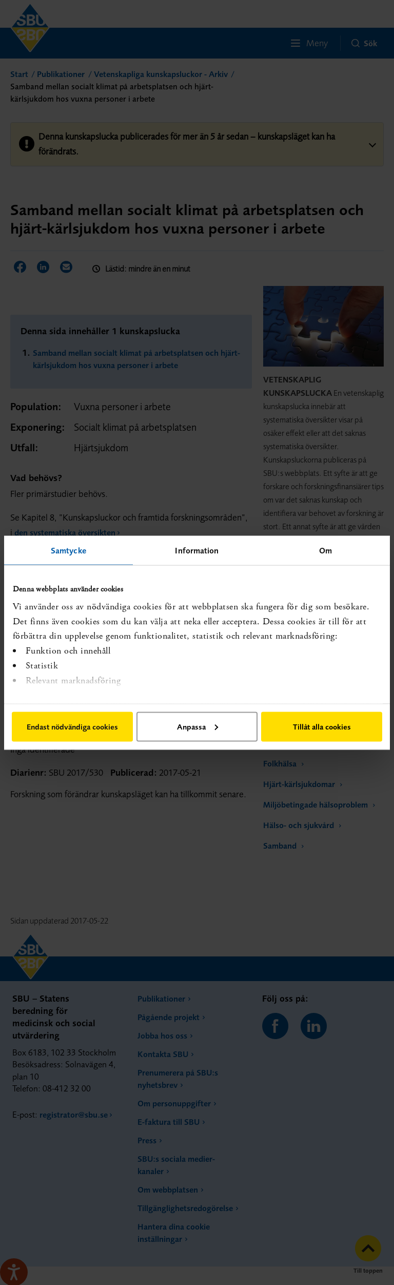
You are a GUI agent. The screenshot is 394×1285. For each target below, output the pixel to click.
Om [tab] (325, 549)
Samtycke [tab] (68, 549)
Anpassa (197, 726)
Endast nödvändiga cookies (72, 726)
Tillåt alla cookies (322, 726)
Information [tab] (197, 549)
